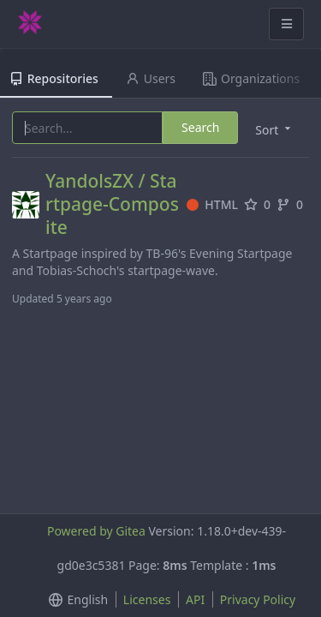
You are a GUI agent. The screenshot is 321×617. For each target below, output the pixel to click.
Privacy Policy (257, 599)
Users (150, 78)
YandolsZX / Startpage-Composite (112, 204)
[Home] (30, 24)
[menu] (75, 600)
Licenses (147, 599)
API (195, 599)
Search (200, 127)
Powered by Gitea (96, 531)
